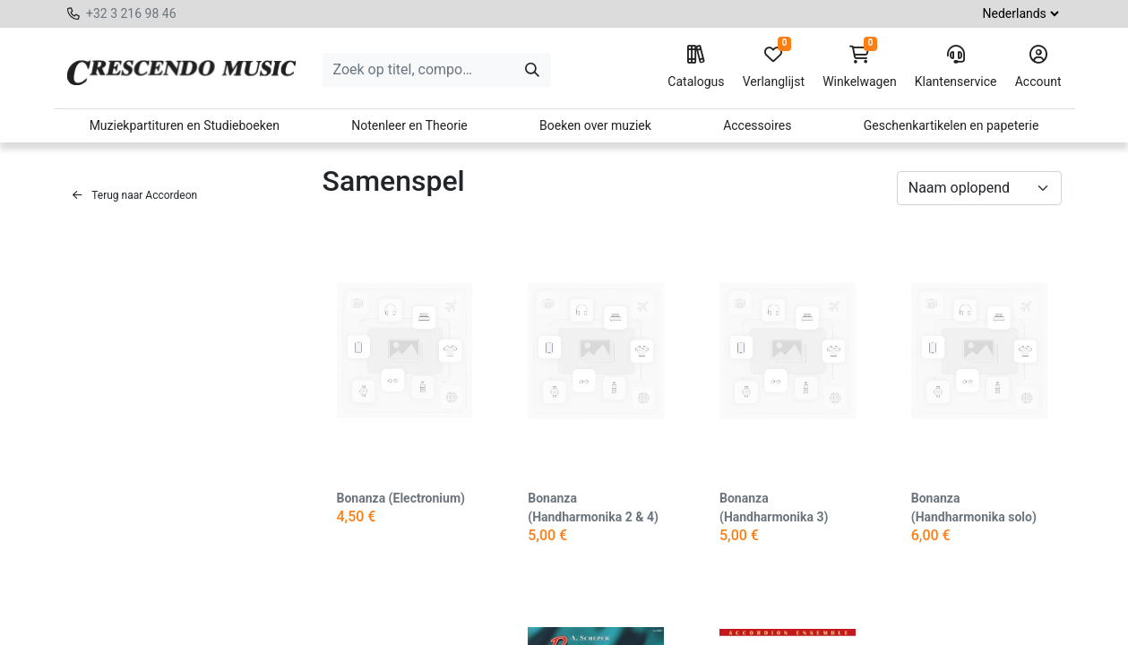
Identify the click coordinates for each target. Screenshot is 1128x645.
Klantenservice (956, 67)
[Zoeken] (532, 70)
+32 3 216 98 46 (131, 13)
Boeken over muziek (595, 125)
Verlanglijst (774, 67)
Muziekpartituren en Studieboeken (185, 125)
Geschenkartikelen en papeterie (951, 125)
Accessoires (757, 125)
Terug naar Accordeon (135, 195)
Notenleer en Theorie (409, 125)
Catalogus (695, 67)
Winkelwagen (859, 67)
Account (1038, 67)
